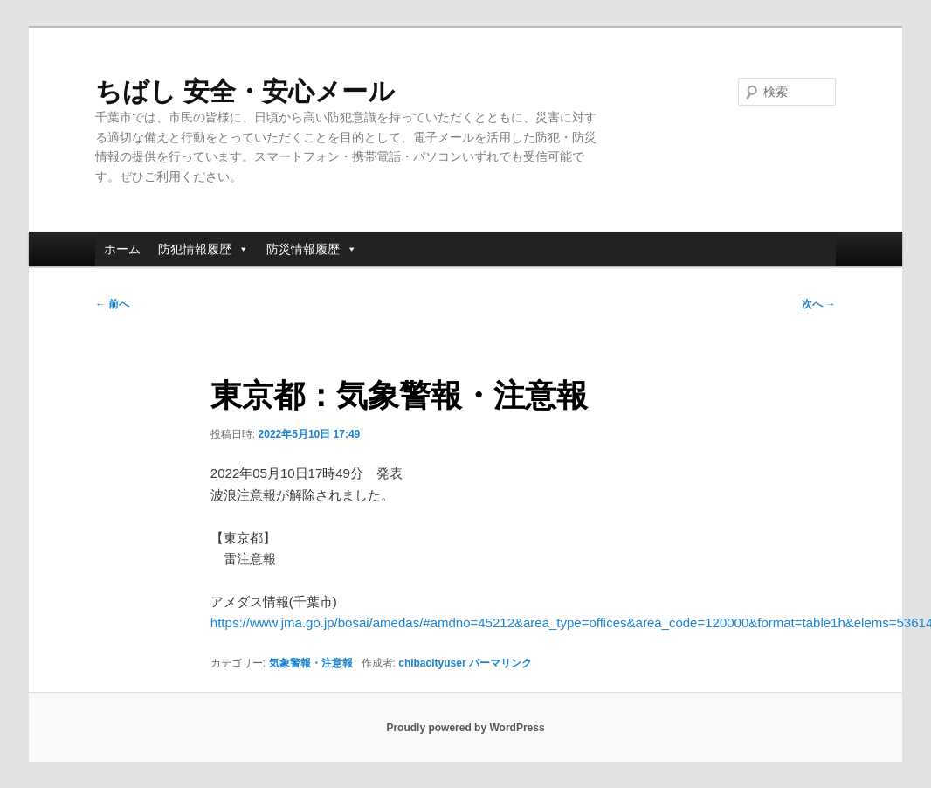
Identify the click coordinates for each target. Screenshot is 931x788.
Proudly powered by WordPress (465, 728)
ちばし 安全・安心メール (245, 91)
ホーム (122, 249)
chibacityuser (432, 663)
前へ (112, 304)
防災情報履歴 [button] (311, 249)
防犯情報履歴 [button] (203, 249)
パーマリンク (500, 663)
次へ (819, 304)
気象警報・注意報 (311, 663)
